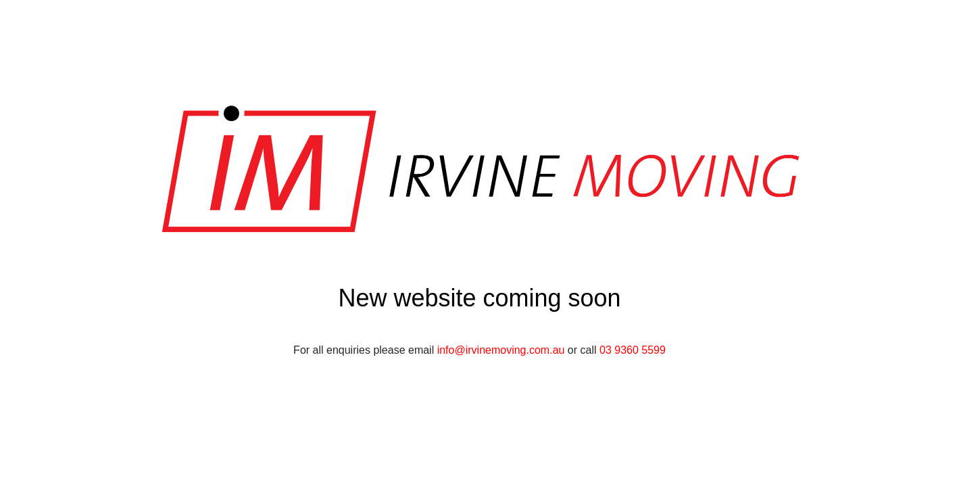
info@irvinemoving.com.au (501, 350)
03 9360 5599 (632, 350)
